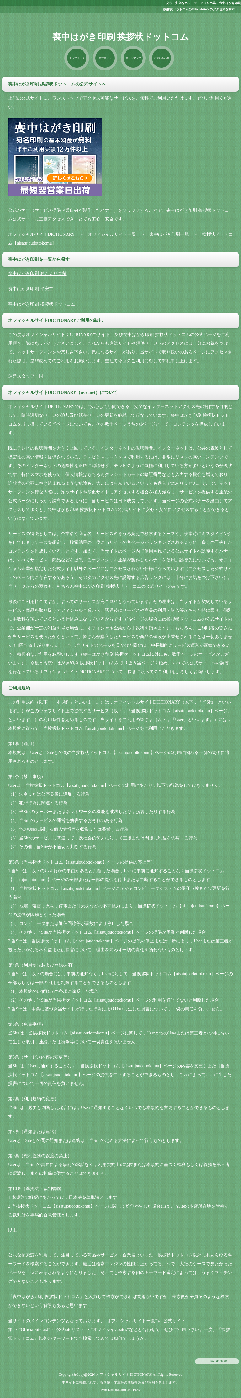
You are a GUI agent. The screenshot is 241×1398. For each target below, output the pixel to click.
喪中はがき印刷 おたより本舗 (37, 273)
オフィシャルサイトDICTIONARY (41, 234)
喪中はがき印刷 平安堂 (30, 289)
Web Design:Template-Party (121, 1389)
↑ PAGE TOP (217, 1361)
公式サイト (104, 58)
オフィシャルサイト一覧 (112, 234)
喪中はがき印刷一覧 (169, 234)
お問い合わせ (162, 58)
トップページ (75, 58)
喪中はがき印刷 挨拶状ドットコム (41, 304)
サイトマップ (133, 58)
